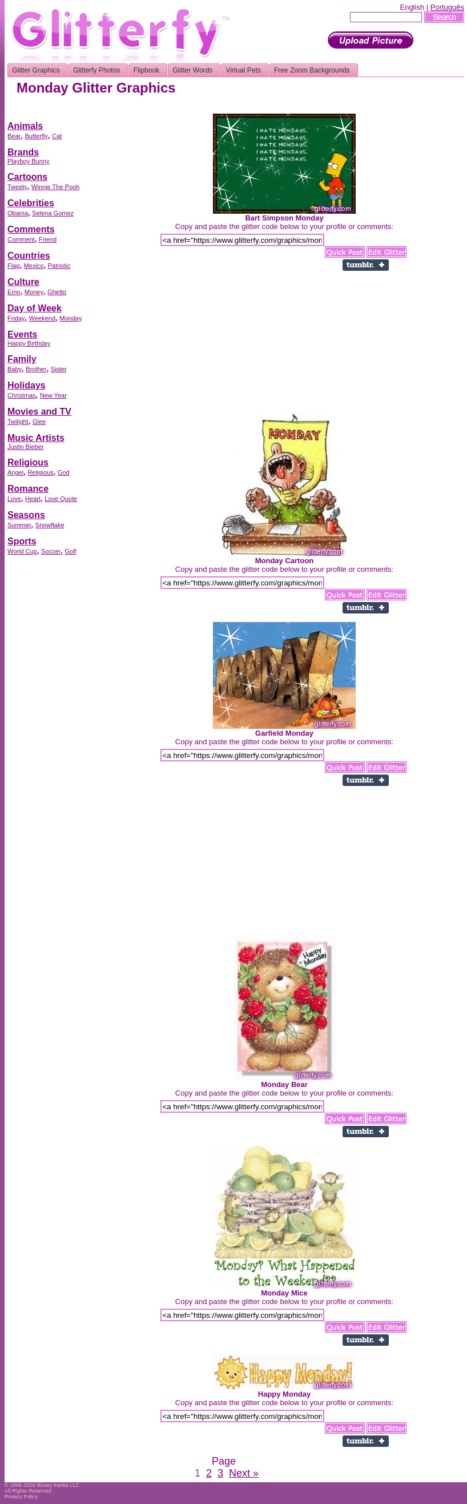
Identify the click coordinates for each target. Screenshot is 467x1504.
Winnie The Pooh (55, 186)
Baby (14, 369)
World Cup (22, 551)
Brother (36, 369)
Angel (15, 472)
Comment (21, 239)
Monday (70, 318)
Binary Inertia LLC (58, 1485)
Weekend (42, 318)
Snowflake (50, 525)
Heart (33, 498)
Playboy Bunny (28, 161)
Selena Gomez (53, 213)
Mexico (34, 265)
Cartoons (27, 177)
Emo (14, 291)
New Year (53, 395)
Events (22, 334)
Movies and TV (39, 411)
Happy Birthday (28, 343)
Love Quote (61, 498)
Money (34, 291)
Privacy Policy (21, 1496)
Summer (19, 525)
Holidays (26, 385)
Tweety (17, 186)
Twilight (18, 421)
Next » (244, 1473)
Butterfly (36, 136)
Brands (23, 152)
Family (22, 359)
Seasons (26, 515)
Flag (13, 265)
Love (14, 498)
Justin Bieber (25, 446)
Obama (17, 213)
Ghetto (56, 291)
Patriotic (59, 265)
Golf (70, 551)
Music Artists (36, 438)
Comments (31, 229)
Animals (25, 126)
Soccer (51, 551)
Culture (23, 282)
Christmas (21, 395)
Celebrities (30, 203)
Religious (28, 462)
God (64, 472)
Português (447, 7)
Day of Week (34, 308)
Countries (28, 255)
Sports (22, 541)
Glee (39, 421)
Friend (48, 239)
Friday (16, 318)
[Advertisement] (53, 734)
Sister (59, 369)
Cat (57, 136)
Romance (28, 489)
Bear (14, 136)
